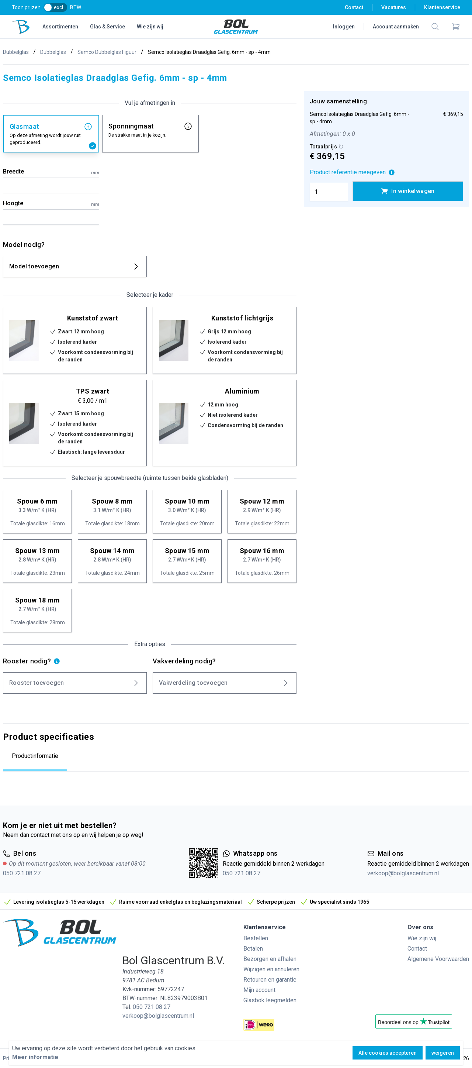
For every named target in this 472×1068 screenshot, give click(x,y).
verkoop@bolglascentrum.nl (403, 873)
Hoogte (51, 204)
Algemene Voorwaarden (438, 958)
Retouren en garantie (269, 979)
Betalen (253, 948)
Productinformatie (35, 755)
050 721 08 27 (22, 873)
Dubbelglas (16, 52)
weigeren (442, 1053)
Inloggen (344, 27)
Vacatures (393, 7)
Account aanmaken (396, 27)
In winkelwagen (408, 191)
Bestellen (255, 938)
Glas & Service (107, 27)
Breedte (51, 172)
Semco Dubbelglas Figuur (106, 52)
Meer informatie (35, 1057)
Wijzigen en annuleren (271, 969)
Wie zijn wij (150, 27)
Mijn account (259, 989)
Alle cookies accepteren (387, 1053)
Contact (354, 7)
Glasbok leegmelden (269, 1000)
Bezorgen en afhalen (269, 958)
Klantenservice (442, 7)
